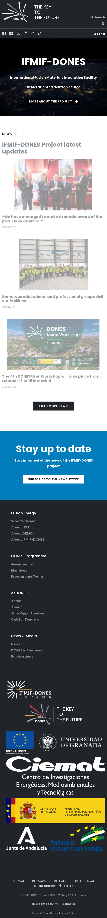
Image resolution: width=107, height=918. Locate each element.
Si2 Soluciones (77, 895)
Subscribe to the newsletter (53, 479)
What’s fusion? (24, 521)
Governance (22, 564)
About (16, 607)
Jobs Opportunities (28, 613)
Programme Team (27, 577)
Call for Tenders (25, 619)
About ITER (20, 527)
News (7, 134)
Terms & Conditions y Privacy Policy (53, 913)
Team (16, 601)
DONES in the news (27, 650)
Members (19, 570)
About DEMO (22, 533)
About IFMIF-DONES (28, 540)
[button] (103, 23)
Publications (22, 656)
